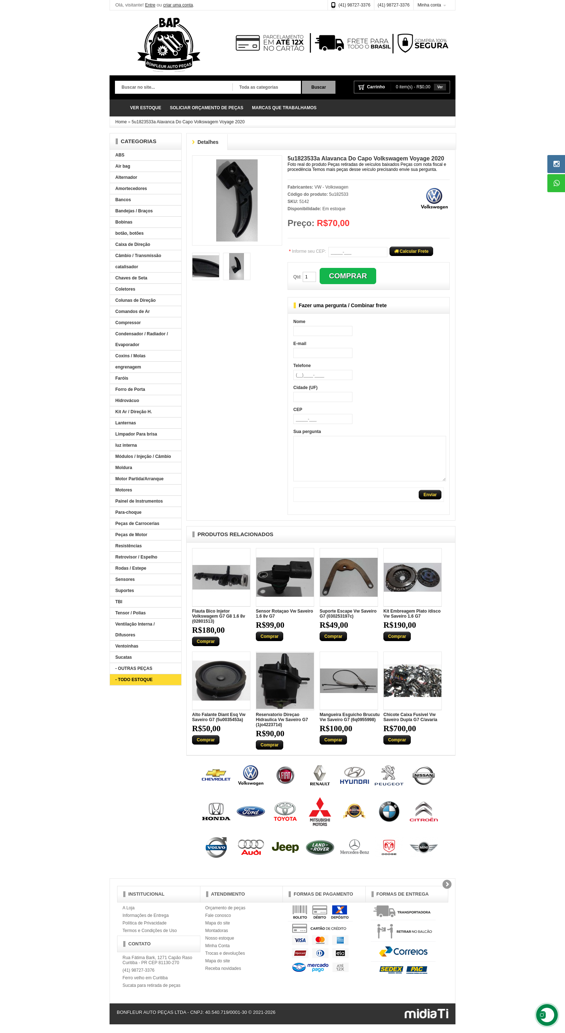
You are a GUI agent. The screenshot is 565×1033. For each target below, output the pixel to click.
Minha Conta (217, 954)
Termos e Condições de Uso (150, 939)
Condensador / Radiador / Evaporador (141, 339)
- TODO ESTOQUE (134, 679)
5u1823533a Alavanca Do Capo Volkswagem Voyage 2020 (188, 121)
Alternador (126, 177)
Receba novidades (223, 977)
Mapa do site (217, 931)
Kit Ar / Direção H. (133, 411)
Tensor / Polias (130, 612)
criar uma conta (178, 5)
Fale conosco (218, 924)
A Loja (128, 916)
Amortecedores (131, 188)
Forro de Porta (130, 389)
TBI (118, 601)
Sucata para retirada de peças (152, 994)
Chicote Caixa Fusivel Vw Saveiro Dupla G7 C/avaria (410, 726)
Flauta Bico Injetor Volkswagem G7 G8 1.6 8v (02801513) (218, 624)
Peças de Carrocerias (137, 523)
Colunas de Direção (135, 300)
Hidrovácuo (127, 400)
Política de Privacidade (144, 931)
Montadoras (216, 939)
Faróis (121, 378)
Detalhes (207, 142)
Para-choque (128, 512)
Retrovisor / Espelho (136, 557)
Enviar (430, 503)
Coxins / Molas (130, 355)
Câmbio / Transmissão (138, 255)
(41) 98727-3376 (354, 5)
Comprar (206, 650)
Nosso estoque (219, 946)
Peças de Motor (131, 534)
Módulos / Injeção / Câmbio (143, 456)
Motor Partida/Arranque (139, 478)
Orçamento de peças (225, 916)
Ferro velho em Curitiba (145, 986)
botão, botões (129, 233)
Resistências (128, 545)
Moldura (123, 467)
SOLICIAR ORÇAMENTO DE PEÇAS (206, 107)
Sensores (125, 579)
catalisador (126, 266)
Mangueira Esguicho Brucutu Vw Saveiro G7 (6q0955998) (350, 726)
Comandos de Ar (132, 311)
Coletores (125, 289)
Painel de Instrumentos (139, 501)
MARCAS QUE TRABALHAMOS (284, 107)
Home (121, 121)
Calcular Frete (411, 251)
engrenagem (128, 367)
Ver (440, 87)
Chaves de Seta (131, 278)
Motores (123, 490)
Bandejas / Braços (134, 210)
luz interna (126, 445)
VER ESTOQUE (145, 107)
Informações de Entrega (146, 924)
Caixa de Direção (132, 244)
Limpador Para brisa (136, 434)
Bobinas (123, 222)
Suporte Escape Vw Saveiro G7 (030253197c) (348, 622)
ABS (119, 155)
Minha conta (429, 5)
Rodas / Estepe (130, 568)
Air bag (122, 166)
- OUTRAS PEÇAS (133, 668)
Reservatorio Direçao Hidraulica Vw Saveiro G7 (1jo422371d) (282, 728)
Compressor (128, 322)
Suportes (124, 590)
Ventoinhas (126, 646)
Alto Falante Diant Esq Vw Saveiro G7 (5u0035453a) (218, 726)
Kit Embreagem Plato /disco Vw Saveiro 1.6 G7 (412, 622)
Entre (150, 5)
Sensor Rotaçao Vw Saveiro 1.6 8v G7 (284, 622)
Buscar (318, 87)
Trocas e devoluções (225, 961)
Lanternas (125, 422)
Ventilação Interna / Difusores (135, 629)
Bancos (123, 199)
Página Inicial (120, 108)
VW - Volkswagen (331, 187)
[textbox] (173, 87)
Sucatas (123, 657)
